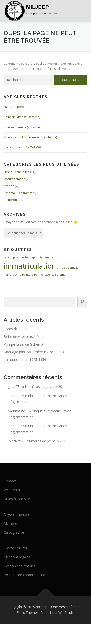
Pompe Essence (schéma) (22, 127)
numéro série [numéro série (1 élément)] (12, 274)
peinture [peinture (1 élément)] (27, 274)
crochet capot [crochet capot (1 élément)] (28, 257)
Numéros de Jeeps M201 (44, 386)
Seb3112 (15, 395)
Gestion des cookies (19, 566)
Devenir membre (17, 514)
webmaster (17, 411)
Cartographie (14, 532)
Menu (83, 9)
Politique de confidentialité (24, 575)
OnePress (58, 606)
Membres (11, 523)
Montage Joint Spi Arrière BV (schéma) (30, 137)
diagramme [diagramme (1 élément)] (45, 257)
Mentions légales (17, 557)
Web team (12, 490)
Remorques (12, 200)
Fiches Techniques (16, 172)
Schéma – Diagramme (19, 193)
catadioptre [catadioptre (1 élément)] (11, 257)
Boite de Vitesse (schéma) (22, 117)
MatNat (14, 441)
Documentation (14, 179)
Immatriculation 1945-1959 (22, 147)
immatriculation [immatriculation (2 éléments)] (30, 266)
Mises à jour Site (17, 498)
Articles (9, 186)
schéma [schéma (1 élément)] (60, 274)
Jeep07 (13, 386)
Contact (10, 481)
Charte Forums (15, 548)
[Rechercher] (82, 302)
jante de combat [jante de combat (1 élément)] (67, 267)
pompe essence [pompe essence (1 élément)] (44, 274)
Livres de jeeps (14, 107)
